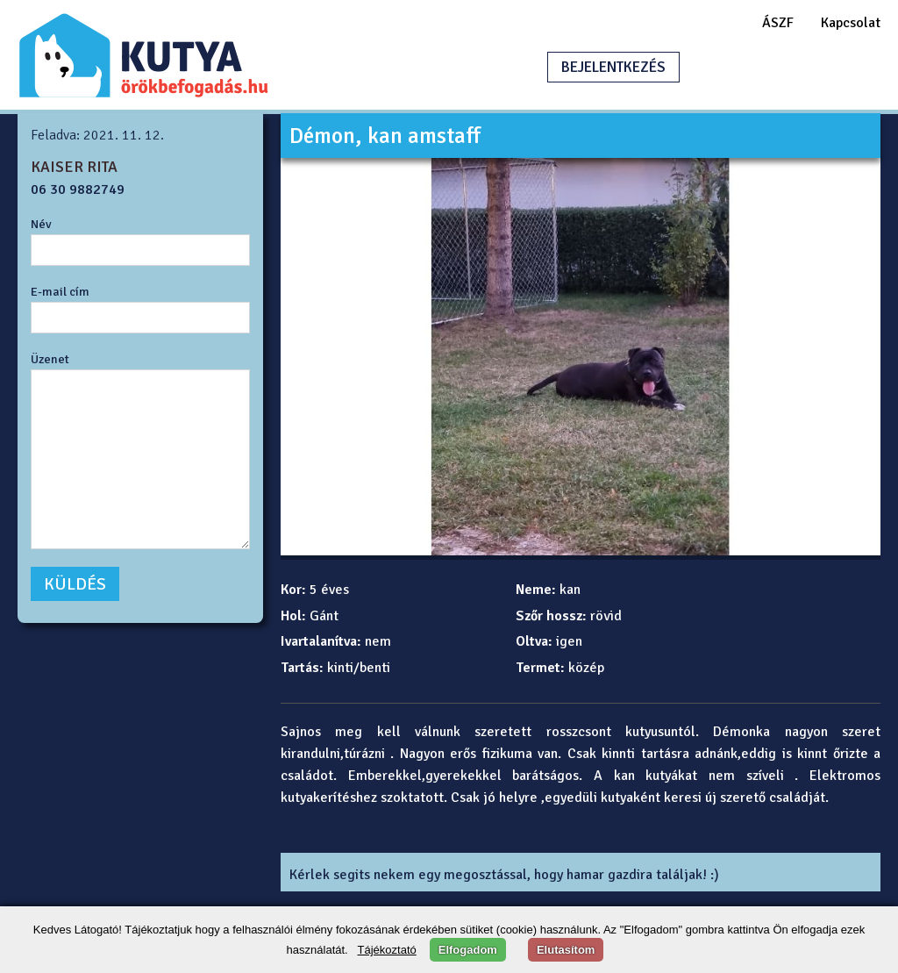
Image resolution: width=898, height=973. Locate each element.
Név (41, 224)
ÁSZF (778, 23)
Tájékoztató (387, 949)
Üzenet (50, 359)
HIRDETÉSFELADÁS (779, 67)
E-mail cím (60, 291)
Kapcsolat (850, 23)
